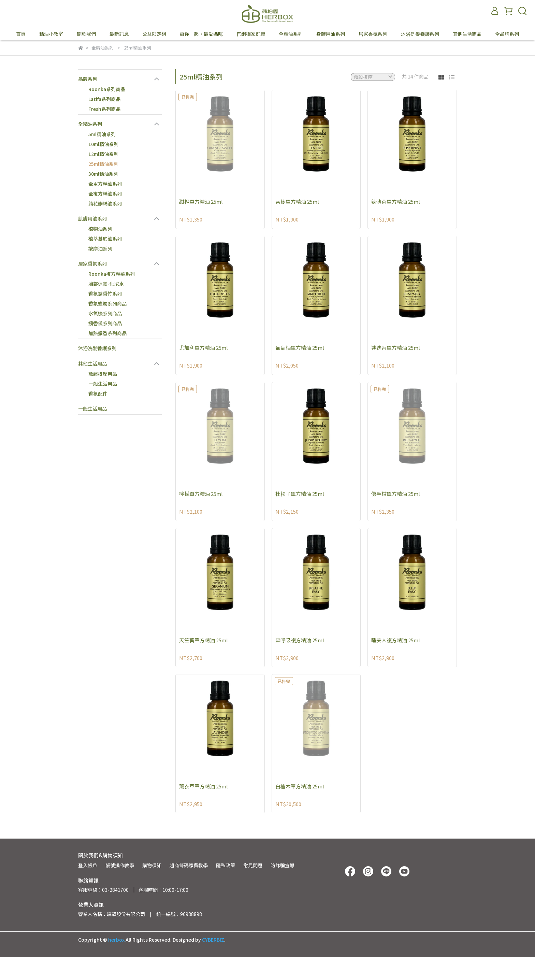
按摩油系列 (100, 248)
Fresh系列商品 (104, 108)
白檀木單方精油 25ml (299, 786)
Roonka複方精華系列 (111, 273)
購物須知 (151, 865)
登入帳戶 (87, 865)
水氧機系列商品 (105, 313)
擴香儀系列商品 (105, 323)
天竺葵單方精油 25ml (203, 640)
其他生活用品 (92, 363)
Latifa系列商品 (104, 99)
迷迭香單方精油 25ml (395, 347)
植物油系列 (100, 228)
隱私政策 (225, 865)
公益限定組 (154, 33)
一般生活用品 (102, 383)
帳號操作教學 (119, 865)
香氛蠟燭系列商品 (107, 303)
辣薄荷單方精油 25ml (395, 201)
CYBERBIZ (213, 939)
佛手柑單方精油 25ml (395, 493)
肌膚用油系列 (92, 218)
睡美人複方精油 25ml (395, 640)
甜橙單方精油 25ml (201, 201)
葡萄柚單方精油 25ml (299, 347)
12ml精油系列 (103, 154)
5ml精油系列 (102, 134)
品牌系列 (87, 78)
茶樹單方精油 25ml (297, 201)
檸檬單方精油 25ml (201, 493)
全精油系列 (90, 123)
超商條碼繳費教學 (189, 865)
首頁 (21, 33)
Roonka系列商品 (106, 89)
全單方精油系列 (105, 183)
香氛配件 (97, 393)
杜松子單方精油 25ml (299, 493)
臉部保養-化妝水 (106, 283)
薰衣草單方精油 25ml (203, 786)
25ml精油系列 (103, 163)
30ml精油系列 (103, 173)
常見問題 (252, 865)
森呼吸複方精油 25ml (299, 640)
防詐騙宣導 (282, 865)
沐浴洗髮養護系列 (97, 348)
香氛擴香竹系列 (105, 293)
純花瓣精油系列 (105, 203)
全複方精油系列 (105, 193)
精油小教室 (51, 33)
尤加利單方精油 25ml (203, 347)
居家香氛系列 (92, 263)
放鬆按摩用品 (102, 373)
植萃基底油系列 (105, 238)
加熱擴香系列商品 (107, 333)
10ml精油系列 (103, 144)
